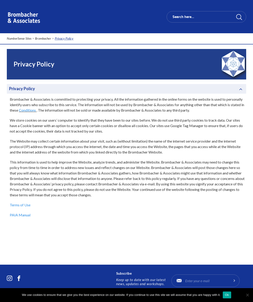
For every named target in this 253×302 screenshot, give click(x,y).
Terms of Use (20, 205)
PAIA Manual (20, 215)
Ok (227, 295)
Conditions (27, 110)
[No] (247, 295)
